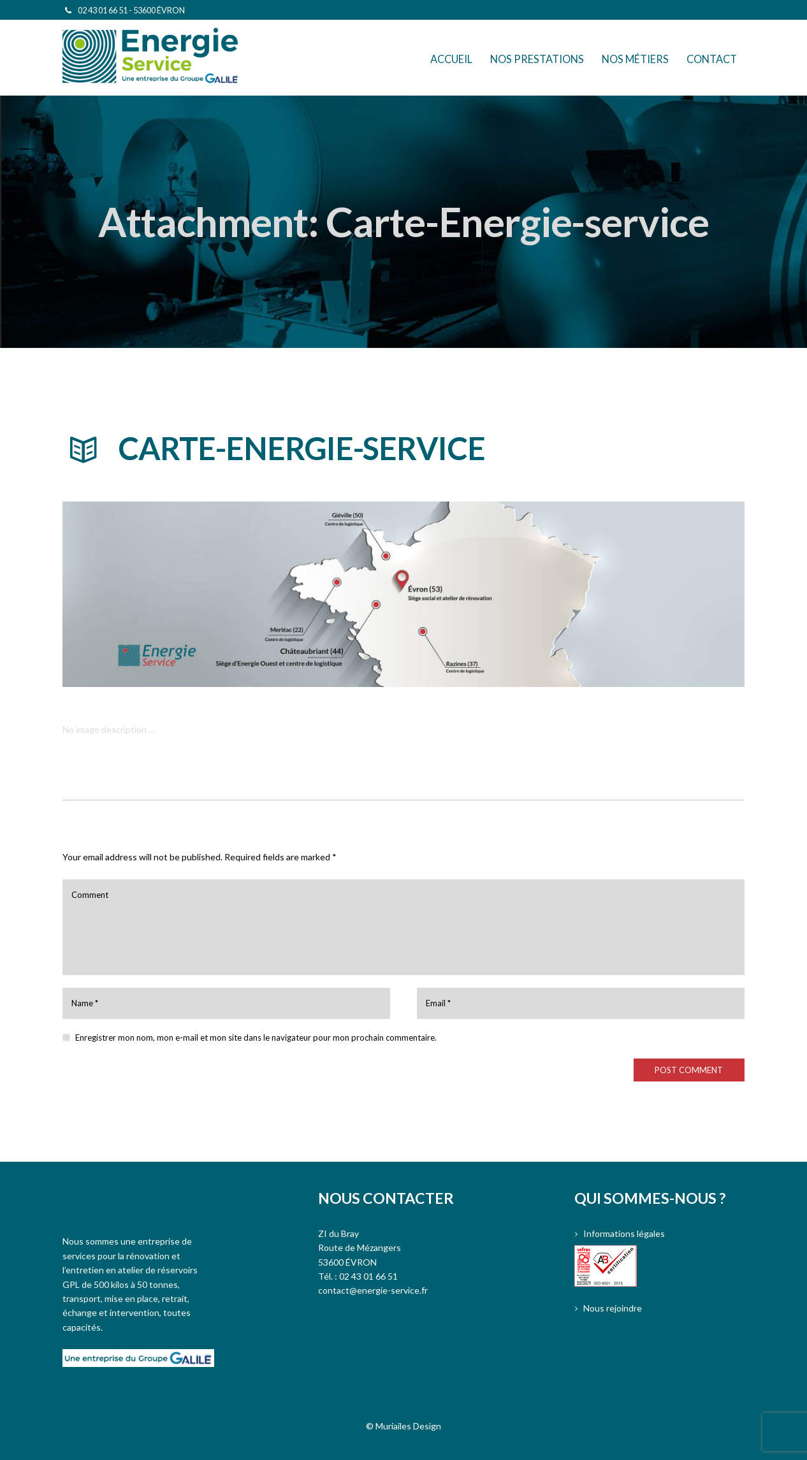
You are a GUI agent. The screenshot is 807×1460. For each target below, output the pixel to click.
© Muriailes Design (403, 1425)
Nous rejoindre (612, 1308)
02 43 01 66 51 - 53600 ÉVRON (131, 10)
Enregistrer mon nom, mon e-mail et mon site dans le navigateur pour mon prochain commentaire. (256, 1037)
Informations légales (624, 1233)
